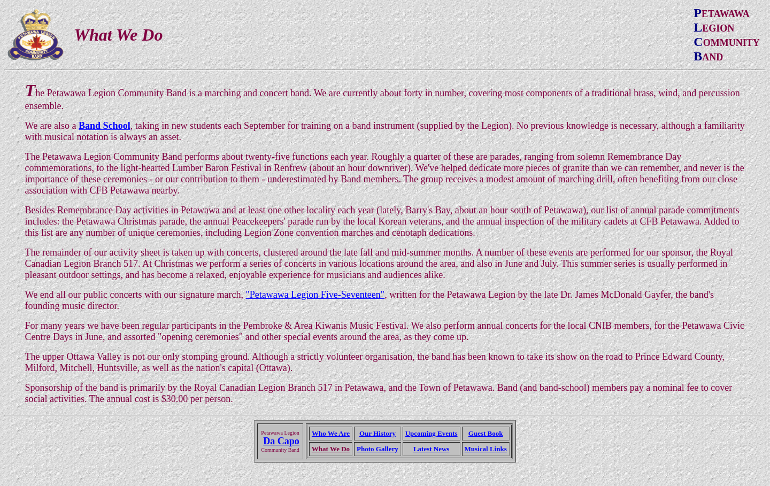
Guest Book (485, 433)
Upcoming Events (431, 433)
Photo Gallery (377, 449)
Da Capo (281, 441)
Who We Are (331, 433)
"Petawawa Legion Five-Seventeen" (315, 294)
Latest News (431, 449)
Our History (377, 433)
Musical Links (486, 449)
